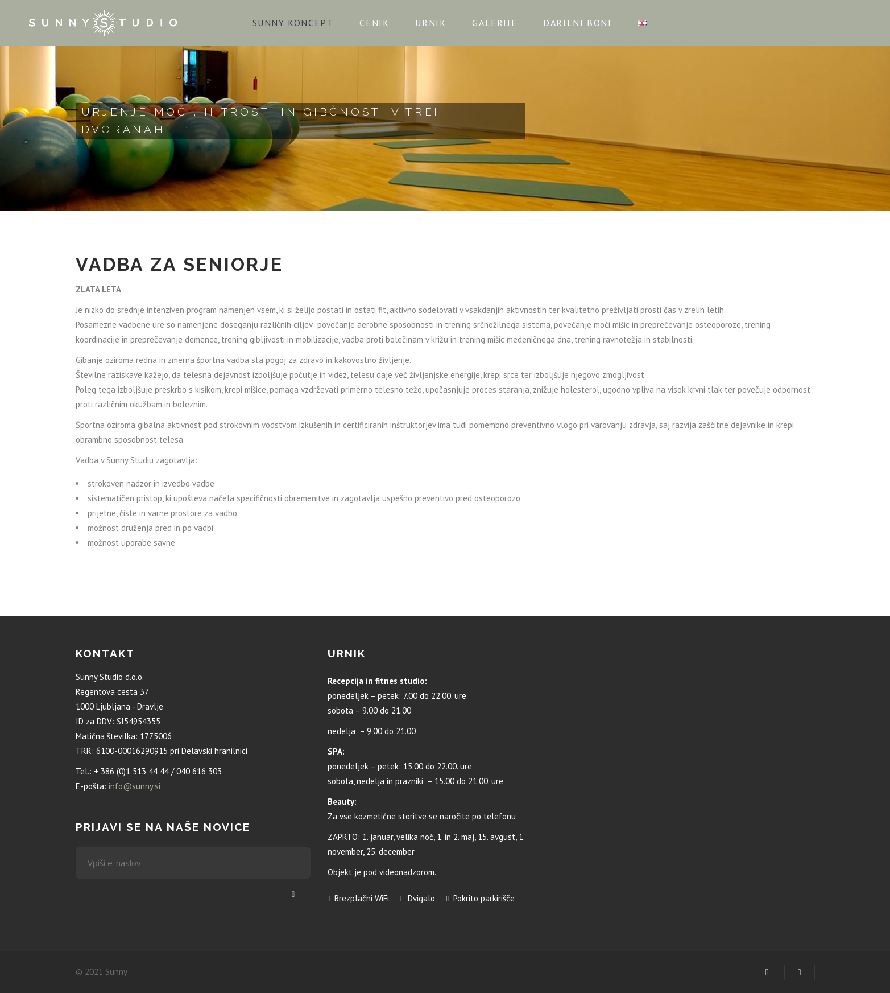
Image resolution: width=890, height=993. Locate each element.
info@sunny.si (134, 786)
